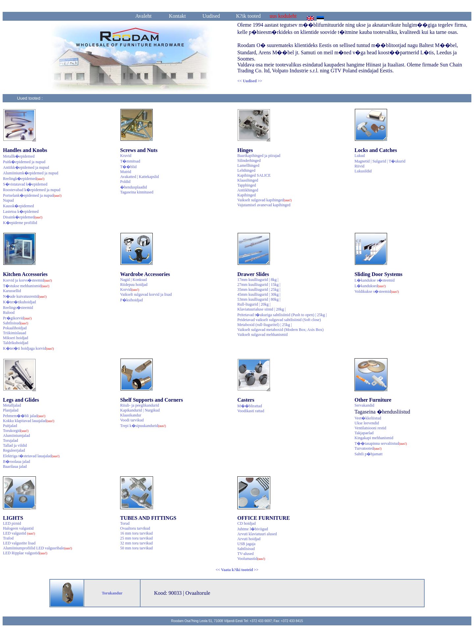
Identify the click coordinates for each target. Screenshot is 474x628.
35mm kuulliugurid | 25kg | (258, 289)
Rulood (8, 312)
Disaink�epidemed (22, 217)
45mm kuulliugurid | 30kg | (258, 294)
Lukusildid (363, 171)
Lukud (360, 155)
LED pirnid (12, 523)
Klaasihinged (247, 180)
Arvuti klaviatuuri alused (257, 534)
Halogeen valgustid (18, 528)
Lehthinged (246, 170)
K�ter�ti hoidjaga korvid (28, 348)
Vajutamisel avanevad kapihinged (263, 205)
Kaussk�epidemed (18, 206)
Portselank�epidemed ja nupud (32, 195)
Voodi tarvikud (132, 420)
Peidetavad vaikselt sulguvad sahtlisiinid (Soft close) (279, 319)
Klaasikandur (130, 415)
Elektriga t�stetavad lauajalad (31, 456)
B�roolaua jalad (16, 461)
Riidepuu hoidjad (133, 284)
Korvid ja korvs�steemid (27, 280)
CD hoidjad (246, 523)
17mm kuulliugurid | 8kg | (257, 279)
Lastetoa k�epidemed (21, 211)
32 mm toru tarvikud (136, 543)
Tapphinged (246, 185)
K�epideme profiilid (20, 222)
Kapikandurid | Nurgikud (140, 410)
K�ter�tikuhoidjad (19, 302)
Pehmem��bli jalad (24, 416)
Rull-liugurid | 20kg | (253, 304)
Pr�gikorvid (17, 318)
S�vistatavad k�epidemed (25, 184)
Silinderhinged (249, 160)
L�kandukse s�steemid (375, 280)
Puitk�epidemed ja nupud (24, 162)
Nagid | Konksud (133, 279)
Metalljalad (12, 405)
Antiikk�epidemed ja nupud (26, 167)
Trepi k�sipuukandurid (143, 425)
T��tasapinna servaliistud (381, 443)
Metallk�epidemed (19, 156)
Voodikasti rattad (250, 411)
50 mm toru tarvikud (136, 548)
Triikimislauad (14, 333)
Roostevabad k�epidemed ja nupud (31, 190)
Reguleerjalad (14, 450)
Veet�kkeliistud (368, 418)
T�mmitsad (130, 161)
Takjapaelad (364, 433)
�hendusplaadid (133, 187)
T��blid (128, 166)
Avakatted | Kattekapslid (139, 176)
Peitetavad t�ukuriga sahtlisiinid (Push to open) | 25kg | (282, 315)
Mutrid (125, 171)
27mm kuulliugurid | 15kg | (258, 284)
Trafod (8, 538)
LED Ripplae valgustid (25, 553)
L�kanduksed (370, 286)
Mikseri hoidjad (15, 338)
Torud (125, 523)
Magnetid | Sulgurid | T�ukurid (380, 161)
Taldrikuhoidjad (15, 342)
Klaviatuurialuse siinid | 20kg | (261, 309)
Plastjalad (10, 410)
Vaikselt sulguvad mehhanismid (262, 334)
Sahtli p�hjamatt (368, 454)
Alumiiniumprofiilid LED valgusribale (37, 548)
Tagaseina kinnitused (136, 192)
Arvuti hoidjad (248, 539)
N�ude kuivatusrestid (24, 296)
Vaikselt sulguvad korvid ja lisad (146, 294)
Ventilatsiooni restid (370, 428)
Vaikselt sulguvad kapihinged (264, 200)
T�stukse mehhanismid (26, 286)
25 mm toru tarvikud (136, 538)
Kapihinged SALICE (254, 175)
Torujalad (10, 440)
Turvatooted (368, 448)
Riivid (359, 166)
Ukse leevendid (367, 423)
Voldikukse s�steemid (377, 291)
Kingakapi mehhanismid (374, 438)
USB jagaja (246, 543)
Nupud (8, 200)
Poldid (125, 181)
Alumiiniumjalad (16, 435)
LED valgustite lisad (19, 543)
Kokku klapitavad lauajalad (28, 420)
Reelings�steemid (18, 307)
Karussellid (12, 291)
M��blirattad (249, 406)
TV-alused (245, 553)
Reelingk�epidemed (23, 178)
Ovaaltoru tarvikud (135, 528)
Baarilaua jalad (15, 466)
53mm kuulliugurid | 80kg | (258, 299)
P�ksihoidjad (131, 300)
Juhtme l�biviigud (252, 529)
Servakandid (364, 405)
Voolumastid (251, 558)
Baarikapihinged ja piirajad (258, 155)
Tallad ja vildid (15, 445)
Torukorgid (16, 430)
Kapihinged (246, 195)
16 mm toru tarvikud (136, 533)
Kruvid (125, 155)
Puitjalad (10, 425)
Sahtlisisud (15, 323)
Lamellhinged (248, 165)
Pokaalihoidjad (15, 328)
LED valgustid (19, 533)
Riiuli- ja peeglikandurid (139, 405)
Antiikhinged (247, 190)
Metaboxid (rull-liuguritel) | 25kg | (264, 324)
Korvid (129, 289)
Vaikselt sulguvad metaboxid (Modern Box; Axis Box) (280, 329)
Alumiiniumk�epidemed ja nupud (30, 173)
